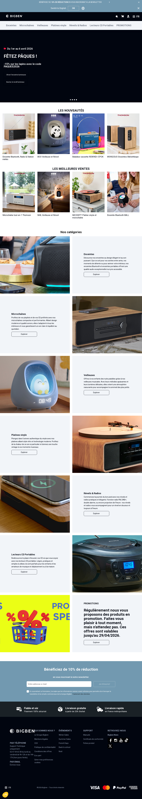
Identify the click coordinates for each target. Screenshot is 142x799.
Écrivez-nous (15, 765)
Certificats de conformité (93, 739)
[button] (70, 99)
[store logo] (14, 16)
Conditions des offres (43, 751)
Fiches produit (88, 743)
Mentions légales (41, 739)
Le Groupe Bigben (41, 735)
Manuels (86, 735)
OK (73, 8)
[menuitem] (13, 25)
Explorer (96, 274)
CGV (36, 743)
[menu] (71, 25)
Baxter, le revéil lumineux (15, 82)
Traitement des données (81, 694)
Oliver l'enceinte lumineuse (16, 75)
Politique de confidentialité (45, 747)
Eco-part (37, 755)
